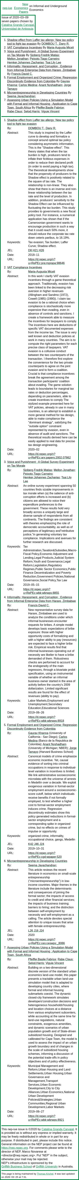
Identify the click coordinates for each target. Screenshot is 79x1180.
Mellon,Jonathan (17, 58)
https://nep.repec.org (14, 1147)
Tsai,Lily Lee (53, 62)
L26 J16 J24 (36, 930)
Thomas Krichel (45, 1173)
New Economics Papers (21, 8)
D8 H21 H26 (36, 250)
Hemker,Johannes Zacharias (25, 62)
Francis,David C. (21, 73)
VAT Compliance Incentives (24, 47)
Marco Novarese (32, 1151)
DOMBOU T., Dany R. (55, 43)
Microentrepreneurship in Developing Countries (37, 92)
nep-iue (7, 8)
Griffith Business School (16, 1166)
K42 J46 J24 (36, 844)
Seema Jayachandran (21, 96)
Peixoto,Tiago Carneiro (44, 58)
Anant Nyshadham (50, 85)
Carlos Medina (28, 85)
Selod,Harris (32, 111)
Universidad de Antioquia (17, 28)
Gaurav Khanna (38, 733)
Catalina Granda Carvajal (18, 25)
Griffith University (47, 1166)
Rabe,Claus (14, 111)
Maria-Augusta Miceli (60, 47)
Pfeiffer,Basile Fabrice (50, 107)
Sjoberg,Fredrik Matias (44, 55)
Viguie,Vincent (50, 111)
